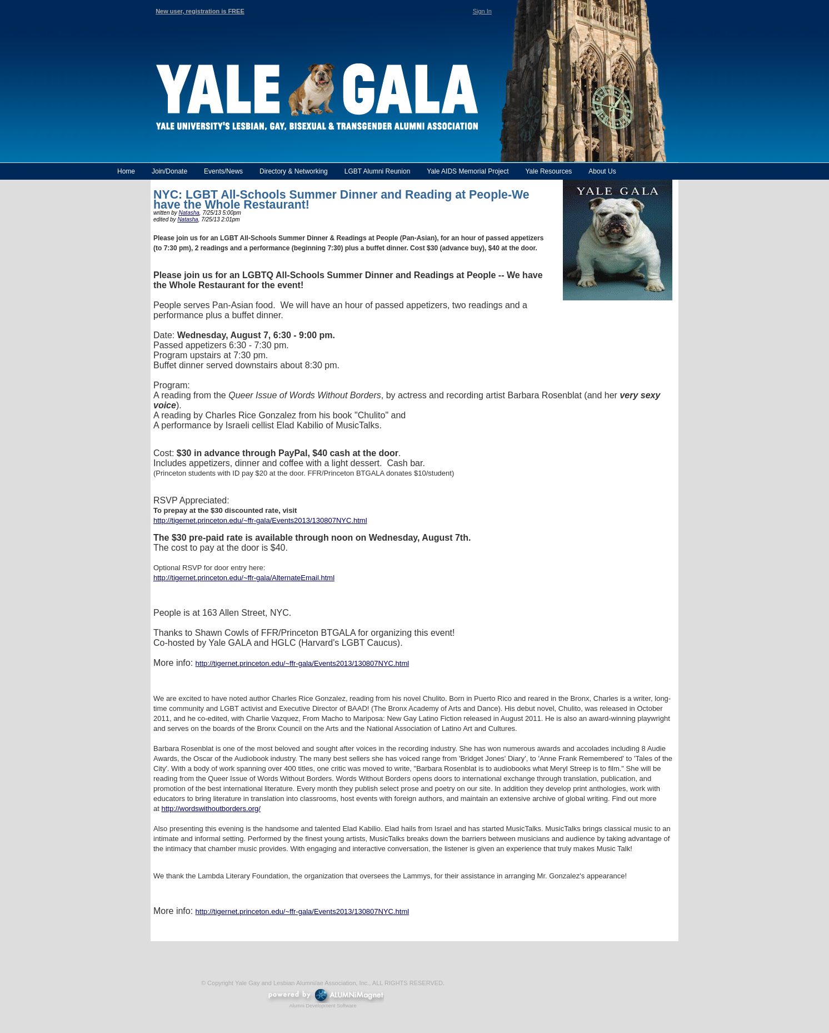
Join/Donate (169, 171)
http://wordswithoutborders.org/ (210, 808)
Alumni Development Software (322, 1006)
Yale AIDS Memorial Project (467, 171)
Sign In (482, 11)
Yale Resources (548, 171)
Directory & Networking (293, 171)
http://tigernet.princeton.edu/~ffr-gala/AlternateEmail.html (243, 578)
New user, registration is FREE (200, 11)
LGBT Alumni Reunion (377, 171)
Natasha (189, 213)
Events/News (223, 171)
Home (126, 171)
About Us (602, 171)
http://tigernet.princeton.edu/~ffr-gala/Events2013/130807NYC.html (260, 520)
